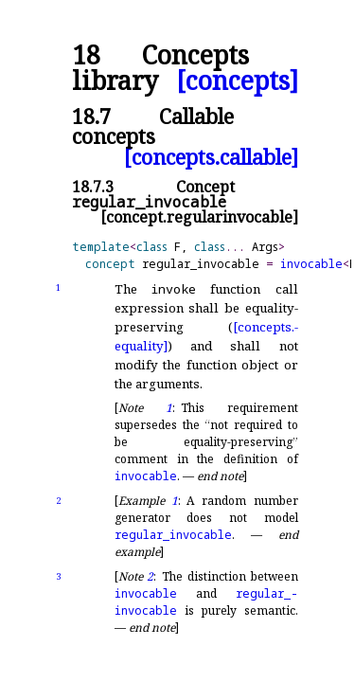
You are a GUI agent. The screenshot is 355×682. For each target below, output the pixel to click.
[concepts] (237, 81)
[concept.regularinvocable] (199, 216)
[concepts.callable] (211, 157)
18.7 (91, 116)
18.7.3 (93, 186)
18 (86, 55)
